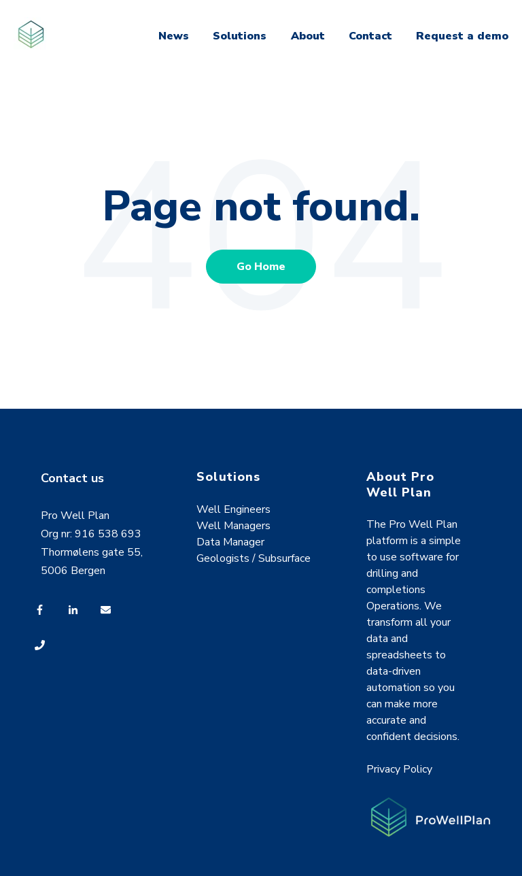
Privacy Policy (399, 769)
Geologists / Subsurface (253, 558)
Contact (370, 36)
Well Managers (233, 525)
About (308, 36)
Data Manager (230, 542)
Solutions (239, 36)
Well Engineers (233, 509)
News (173, 36)
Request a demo (462, 36)
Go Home (261, 266)
